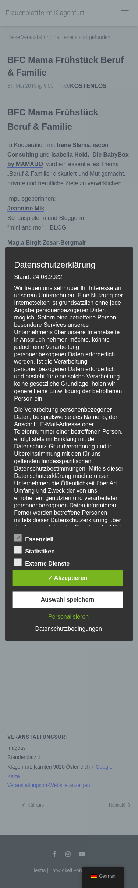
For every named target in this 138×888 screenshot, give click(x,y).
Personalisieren (68, 616)
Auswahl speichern (68, 600)
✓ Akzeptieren (68, 578)
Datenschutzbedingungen (68, 629)
